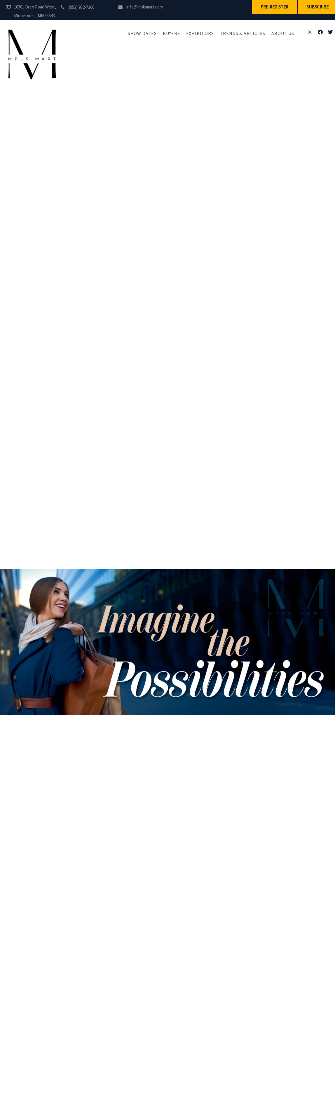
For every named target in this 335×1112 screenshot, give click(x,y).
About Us (282, 33)
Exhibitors (200, 33)
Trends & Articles (243, 33)
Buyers (171, 33)
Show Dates (142, 33)
